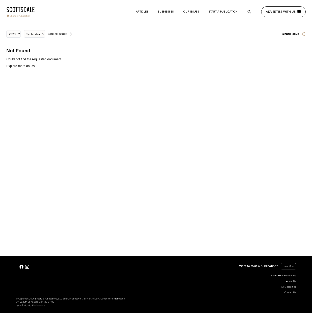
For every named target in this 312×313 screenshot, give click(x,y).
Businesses (166, 11)
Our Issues (191, 11)
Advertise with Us (283, 11)
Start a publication (223, 11)
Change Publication (18, 16)
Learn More (288, 266)
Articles (142, 11)
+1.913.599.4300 (95, 298)
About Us (291, 281)
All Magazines (288, 286)
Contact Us (290, 292)
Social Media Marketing (283, 275)
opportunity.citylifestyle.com (30, 305)
